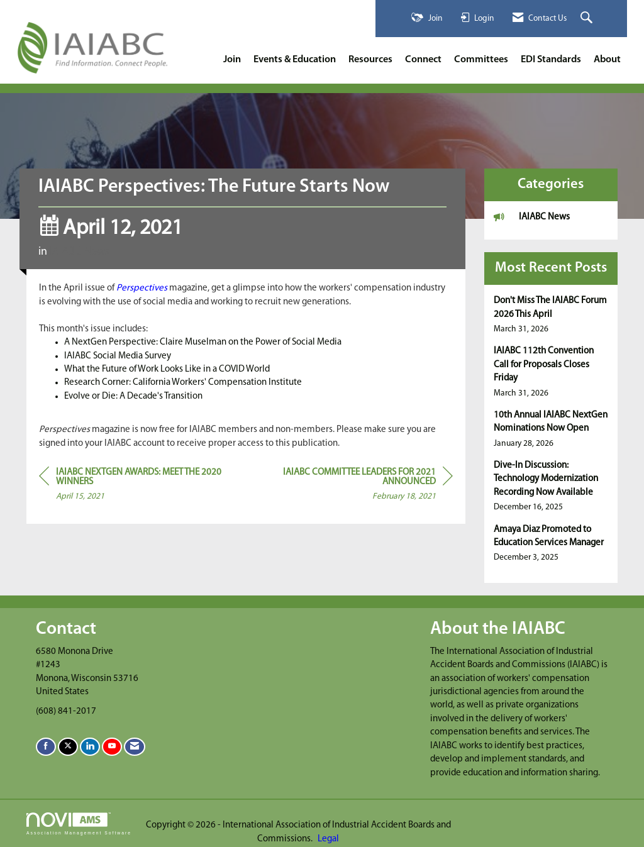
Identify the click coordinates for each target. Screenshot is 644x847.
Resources (370, 60)
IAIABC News (79, 252)
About (607, 60)
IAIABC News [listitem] (532, 216)
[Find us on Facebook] (46, 747)
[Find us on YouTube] (112, 747)
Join (232, 60)
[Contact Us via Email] (134, 747)
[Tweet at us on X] (68, 747)
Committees (481, 60)
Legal (328, 839)
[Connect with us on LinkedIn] (90, 747)
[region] (358, 486)
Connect (423, 60)
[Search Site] (588, 18)
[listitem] (551, 314)
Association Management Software (78, 823)
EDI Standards (551, 60)
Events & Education (294, 60)
